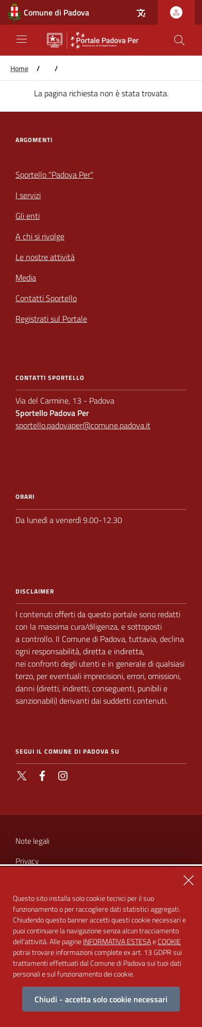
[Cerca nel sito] (179, 40)
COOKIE (169, 942)
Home (19, 68)
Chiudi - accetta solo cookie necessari (101, 1001)
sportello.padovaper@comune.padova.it (82, 425)
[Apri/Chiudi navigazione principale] (21, 39)
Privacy (27, 861)
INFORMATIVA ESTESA (117, 942)
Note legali (32, 841)
